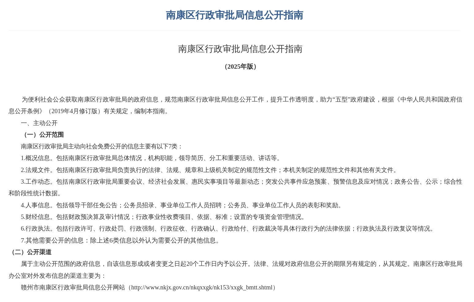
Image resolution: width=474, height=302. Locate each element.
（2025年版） (240, 66)
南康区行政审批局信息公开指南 (240, 49)
